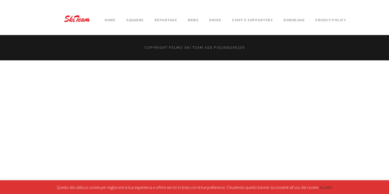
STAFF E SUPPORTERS (252, 20)
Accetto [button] (326, 187)
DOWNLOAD (293, 20)
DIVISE (215, 20)
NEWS (193, 20)
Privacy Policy (330, 20)
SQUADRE (135, 20)
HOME (110, 20)
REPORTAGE (166, 20)
